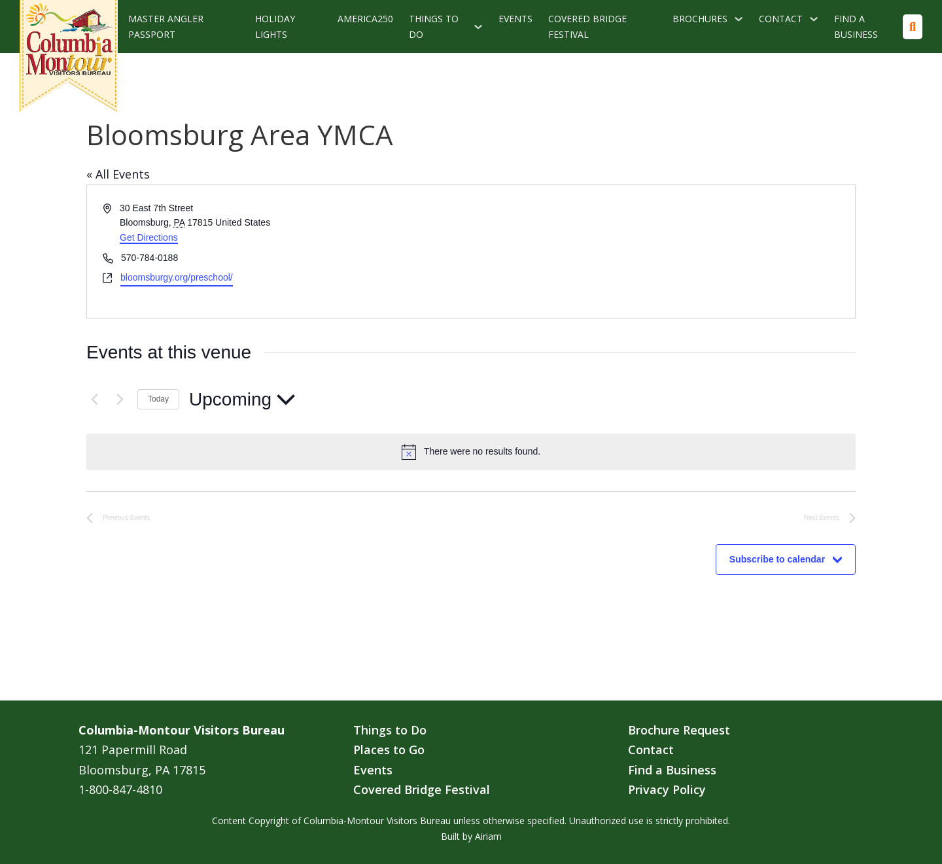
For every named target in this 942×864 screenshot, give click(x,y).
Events (515, 18)
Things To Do (434, 26)
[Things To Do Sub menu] (478, 26)
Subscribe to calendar (777, 559)
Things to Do (390, 730)
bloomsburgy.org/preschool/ (176, 277)
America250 (365, 18)
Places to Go (389, 749)
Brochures (699, 18)
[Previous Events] (94, 399)
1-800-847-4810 (120, 789)
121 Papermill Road (132, 749)
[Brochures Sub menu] (738, 19)
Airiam (488, 836)
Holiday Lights (275, 26)
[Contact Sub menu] (813, 19)
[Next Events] (120, 399)
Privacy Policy (667, 789)
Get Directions (149, 237)
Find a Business (856, 26)
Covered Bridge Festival (587, 26)
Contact (781, 18)
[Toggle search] (912, 26)
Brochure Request (679, 730)
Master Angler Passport (165, 26)
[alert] (471, 452)
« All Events (118, 174)
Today (158, 399)
